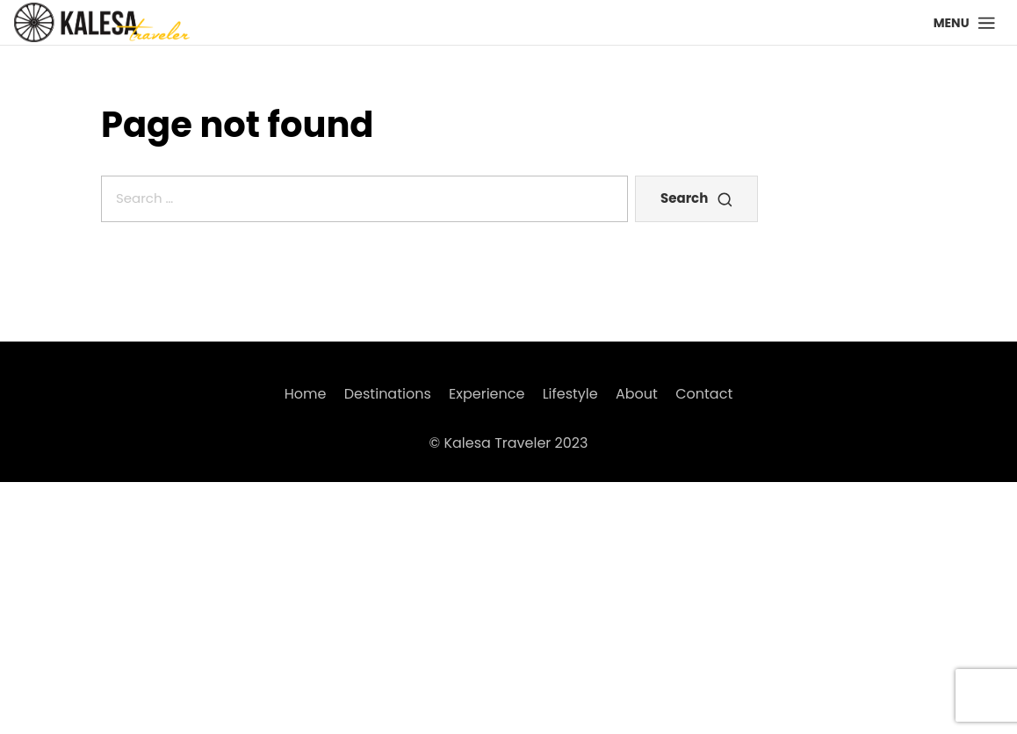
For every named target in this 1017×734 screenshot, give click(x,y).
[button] (965, 22)
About (637, 394)
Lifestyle (570, 394)
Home (306, 394)
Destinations (387, 394)
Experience (486, 394)
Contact (703, 394)
